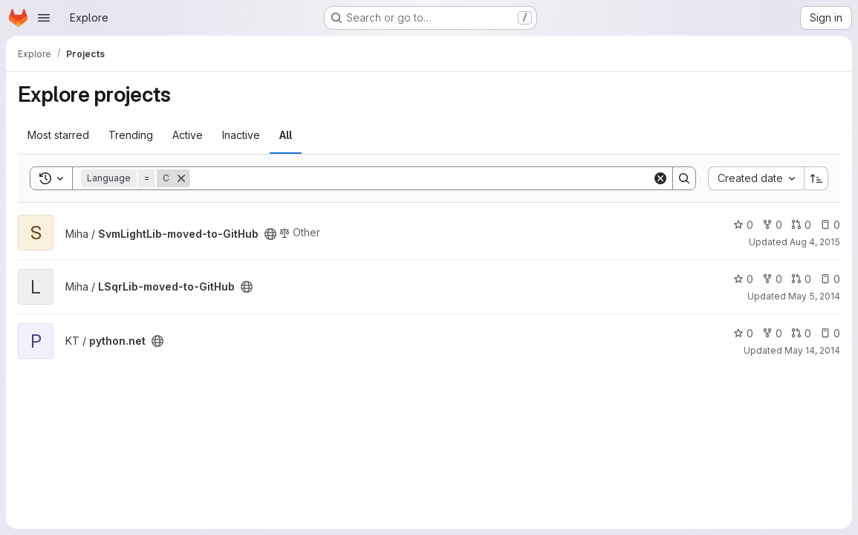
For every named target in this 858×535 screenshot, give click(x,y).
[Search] (421, 178)
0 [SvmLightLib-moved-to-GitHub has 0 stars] (743, 224)
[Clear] (660, 178)
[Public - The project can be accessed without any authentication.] (270, 234)
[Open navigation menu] (44, 18)
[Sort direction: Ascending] (816, 178)
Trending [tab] (130, 135)
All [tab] (285, 135)
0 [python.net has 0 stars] (743, 333)
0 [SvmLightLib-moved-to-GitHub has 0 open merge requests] (801, 224)
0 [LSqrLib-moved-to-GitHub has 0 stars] (743, 279)
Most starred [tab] (58, 135)
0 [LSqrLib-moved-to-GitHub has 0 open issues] (830, 279)
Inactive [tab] (241, 135)
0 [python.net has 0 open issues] (830, 333)
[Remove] (181, 178)
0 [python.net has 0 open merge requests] (801, 333)
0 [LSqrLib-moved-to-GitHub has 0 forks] (772, 279)
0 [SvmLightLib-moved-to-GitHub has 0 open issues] (830, 224)
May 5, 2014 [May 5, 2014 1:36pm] (814, 296)
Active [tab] (187, 135)
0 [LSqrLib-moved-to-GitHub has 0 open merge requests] (801, 279)
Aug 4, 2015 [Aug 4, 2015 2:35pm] (815, 241)
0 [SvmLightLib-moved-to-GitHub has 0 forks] (772, 224)
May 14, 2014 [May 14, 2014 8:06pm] (812, 350)
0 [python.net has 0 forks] (772, 333)
